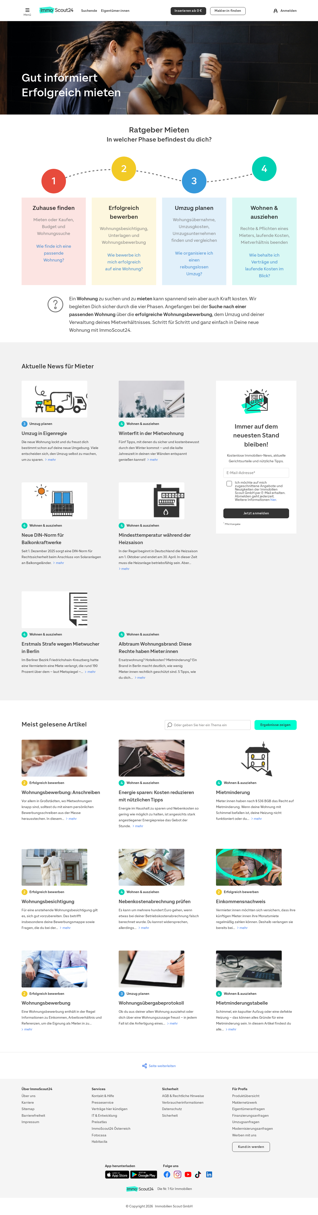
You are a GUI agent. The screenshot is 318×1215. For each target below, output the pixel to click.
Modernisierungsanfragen (252, 1129)
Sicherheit (170, 1116)
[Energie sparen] (159, 784)
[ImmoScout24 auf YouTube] (188, 1177)
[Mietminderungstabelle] (256, 992)
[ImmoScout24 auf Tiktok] (199, 1177)
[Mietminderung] (256, 781)
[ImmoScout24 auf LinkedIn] (209, 1177)
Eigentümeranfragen (248, 1109)
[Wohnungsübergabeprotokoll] (159, 989)
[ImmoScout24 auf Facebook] (167, 1177)
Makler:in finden (228, 11)
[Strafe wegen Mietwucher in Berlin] (62, 633)
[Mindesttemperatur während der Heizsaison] (159, 527)
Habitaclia (99, 1142)
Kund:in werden (251, 1147)
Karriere (28, 1102)
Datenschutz (172, 1109)
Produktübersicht (245, 1096)
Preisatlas (99, 1122)
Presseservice (103, 1102)
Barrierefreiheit (33, 1116)
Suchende (89, 11)
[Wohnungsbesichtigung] (62, 890)
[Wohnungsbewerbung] (62, 992)
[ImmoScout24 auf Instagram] (178, 1177)
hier (273, 500)
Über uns (29, 1096)
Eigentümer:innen (115, 11)
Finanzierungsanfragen (250, 1116)
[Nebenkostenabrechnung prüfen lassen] (159, 890)
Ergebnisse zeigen (275, 725)
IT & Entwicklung (104, 1116)
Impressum (30, 1122)
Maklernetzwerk (244, 1102)
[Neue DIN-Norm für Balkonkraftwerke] (62, 524)
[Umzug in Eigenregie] (62, 422)
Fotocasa (99, 1135)
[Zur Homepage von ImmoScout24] (56, 12)
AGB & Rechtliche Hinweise (183, 1096)
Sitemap (28, 1109)
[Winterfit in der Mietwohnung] (159, 422)
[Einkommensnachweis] (256, 890)
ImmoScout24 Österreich (111, 1129)
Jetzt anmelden (256, 513)
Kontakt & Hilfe (103, 1096)
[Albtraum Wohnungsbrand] (159, 636)
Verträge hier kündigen (109, 1109)
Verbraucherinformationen (183, 1102)
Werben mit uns (244, 1135)
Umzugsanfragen (245, 1122)
